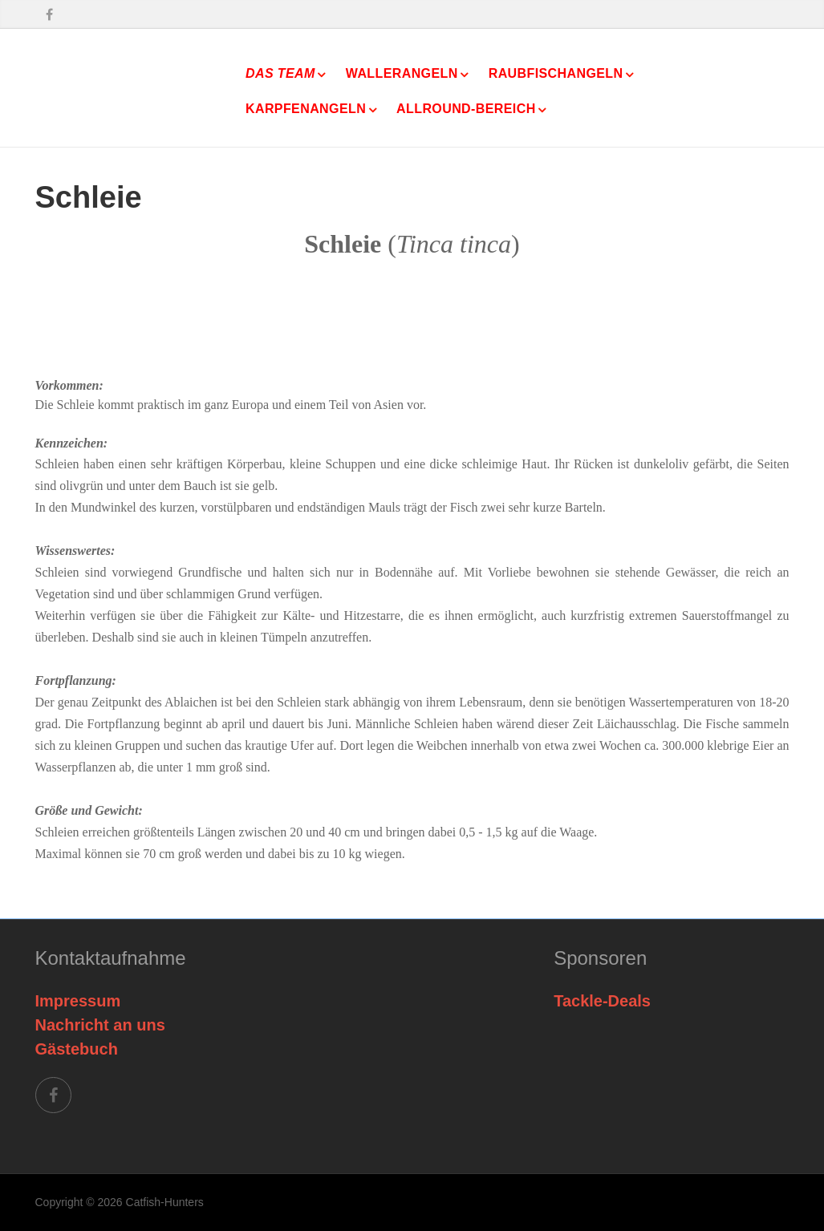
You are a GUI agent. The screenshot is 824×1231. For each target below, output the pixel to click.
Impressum (78, 1001)
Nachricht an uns (100, 1025)
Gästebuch (76, 1049)
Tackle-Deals (602, 1001)
